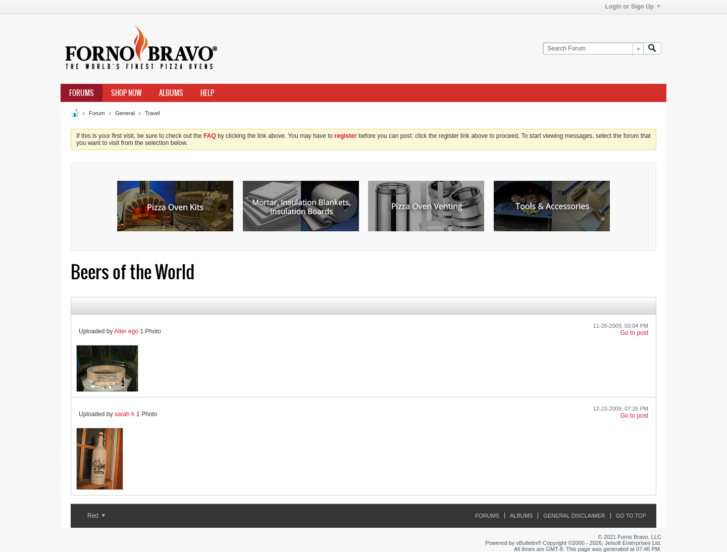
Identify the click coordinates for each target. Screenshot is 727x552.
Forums (81, 92)
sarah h (125, 414)
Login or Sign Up (632, 6)
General (125, 113)
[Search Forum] (593, 48)
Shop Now (126, 92)
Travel (152, 113)
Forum (97, 113)
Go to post (634, 332)
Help (207, 92)
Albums (171, 92)
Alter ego (126, 331)
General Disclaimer (574, 516)
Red (96, 515)
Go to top (631, 516)
